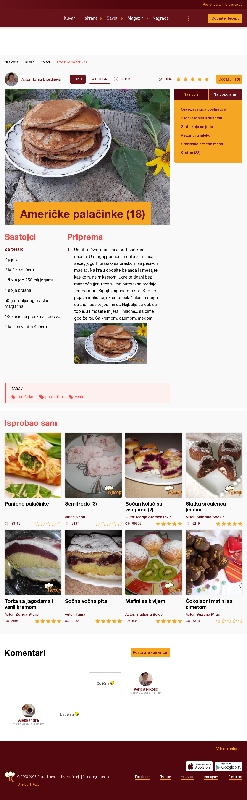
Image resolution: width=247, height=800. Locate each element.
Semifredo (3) (93, 479)
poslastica (54, 397)
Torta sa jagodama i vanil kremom (33, 576)
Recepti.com (31, 16)
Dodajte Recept (225, 18)
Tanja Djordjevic (46, 79)
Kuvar (69, 18)
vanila (79, 397)
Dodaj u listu (229, 79)
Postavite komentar (150, 652)
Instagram (211, 777)
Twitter (165, 777)
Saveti (112, 18)
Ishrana (90, 18)
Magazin (136, 18)
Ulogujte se (233, 4)
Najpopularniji (226, 94)
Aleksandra (28, 720)
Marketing (90, 777)
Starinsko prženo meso (202, 144)
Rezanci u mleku (195, 135)
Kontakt (104, 777)
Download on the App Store (199, 766)
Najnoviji (191, 94)
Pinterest (235, 777)
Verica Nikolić (146, 689)
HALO (34, 784)
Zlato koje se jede (197, 126)
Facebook (142, 777)
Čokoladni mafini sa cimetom (214, 576)
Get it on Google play (228, 766)
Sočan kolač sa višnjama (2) (153, 479)
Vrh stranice (227, 748)
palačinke (25, 397)
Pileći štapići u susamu (201, 118)
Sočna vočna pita (93, 576)
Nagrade (161, 18)
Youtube (187, 777)
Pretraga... (197, 18)
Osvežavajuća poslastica (203, 109)
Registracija (212, 4)
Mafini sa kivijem (153, 576)
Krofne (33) (190, 152)
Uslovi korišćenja (68, 777)
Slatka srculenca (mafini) (214, 479)
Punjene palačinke (33, 479)
